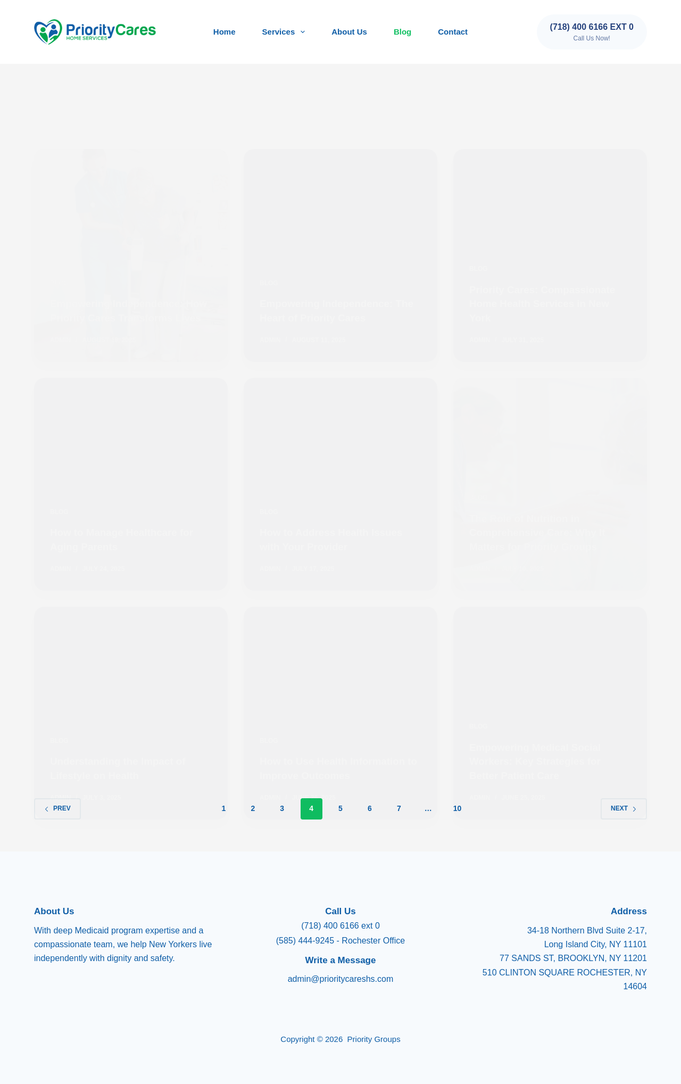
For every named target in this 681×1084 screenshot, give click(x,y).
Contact (453, 31)
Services (286, 32)
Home (224, 31)
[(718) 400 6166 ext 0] (592, 31)
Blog (402, 31)
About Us (349, 31)
